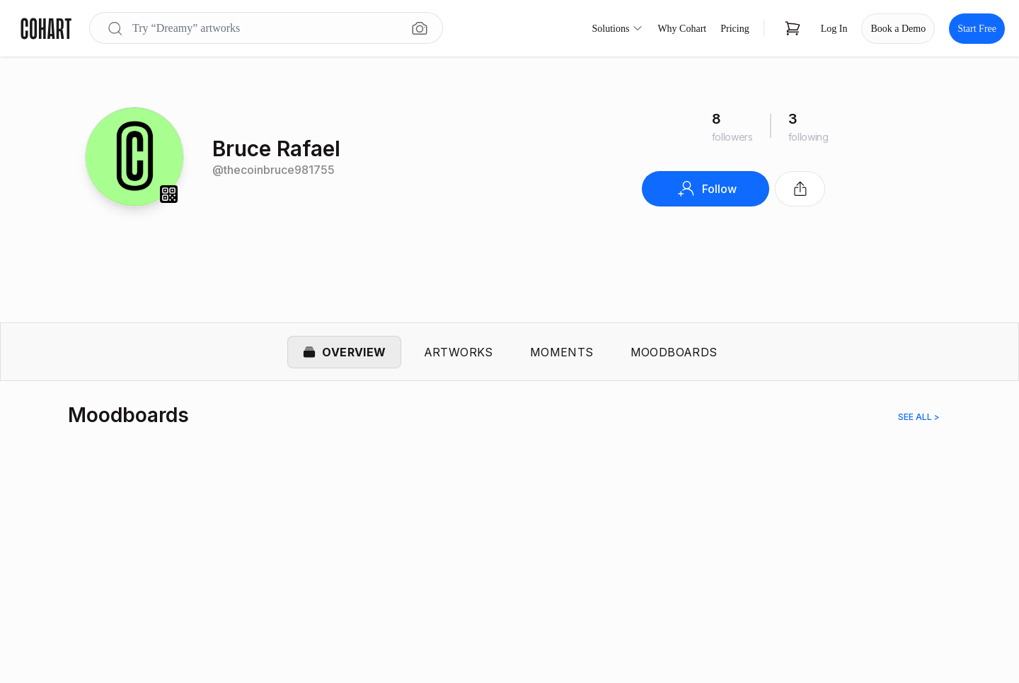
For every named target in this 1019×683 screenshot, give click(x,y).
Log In (834, 28)
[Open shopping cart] (792, 28)
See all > (919, 417)
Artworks (458, 352)
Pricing (734, 28)
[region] (509, 547)
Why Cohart (681, 28)
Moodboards (674, 352)
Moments (562, 352)
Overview (344, 352)
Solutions (618, 28)
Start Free (976, 28)
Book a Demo (898, 28)
